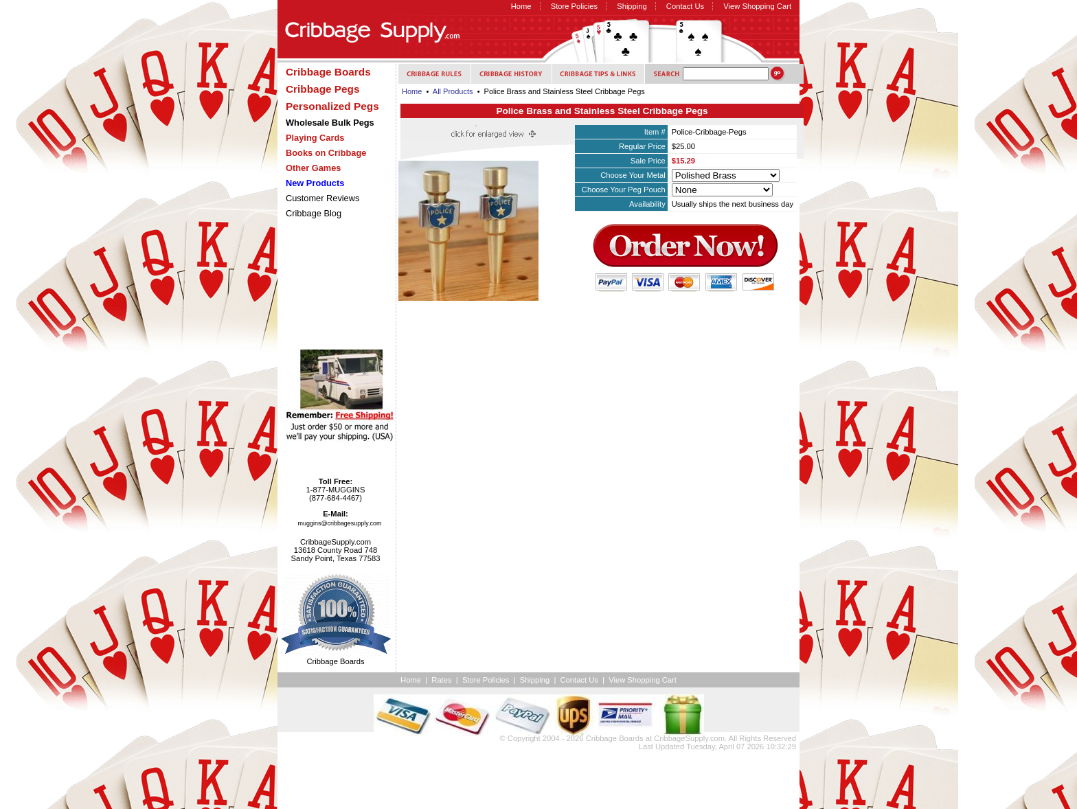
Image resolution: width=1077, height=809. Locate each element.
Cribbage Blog (313, 213)
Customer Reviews (322, 198)
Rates (441, 680)
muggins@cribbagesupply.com (340, 523)
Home (521, 6)
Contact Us (685, 6)
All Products (453, 91)
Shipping (632, 6)
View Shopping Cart (757, 6)
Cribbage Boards (615, 738)
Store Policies (574, 6)
